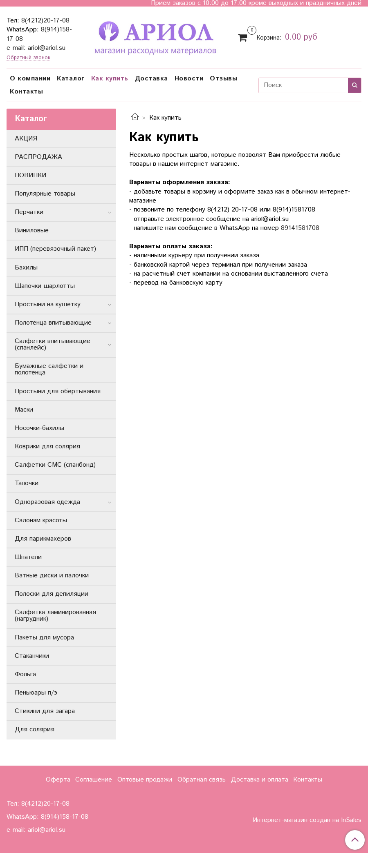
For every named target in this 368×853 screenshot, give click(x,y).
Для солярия (34, 729)
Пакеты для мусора (44, 637)
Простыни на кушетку (48, 304)
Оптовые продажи (144, 779)
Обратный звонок (28, 58)
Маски (24, 409)
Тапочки (26, 483)
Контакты (26, 91)
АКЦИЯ (26, 138)
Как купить (109, 78)
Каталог (71, 78)
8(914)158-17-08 (64, 817)
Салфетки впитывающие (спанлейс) (52, 344)
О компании (30, 78)
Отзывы (223, 78)
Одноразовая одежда (47, 502)
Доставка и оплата (259, 779)
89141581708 (300, 228)
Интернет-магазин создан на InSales (307, 820)
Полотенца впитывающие (53, 322)
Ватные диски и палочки (52, 575)
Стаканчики (32, 656)
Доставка (151, 78)
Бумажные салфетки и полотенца (49, 369)
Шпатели (28, 557)
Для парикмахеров (43, 538)
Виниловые (32, 230)
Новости (189, 78)
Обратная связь (201, 779)
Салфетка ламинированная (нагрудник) (55, 616)
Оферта (58, 779)
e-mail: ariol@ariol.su (36, 48)
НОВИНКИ (30, 175)
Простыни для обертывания (58, 391)
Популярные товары (45, 193)
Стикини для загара (45, 711)
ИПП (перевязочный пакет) (55, 249)
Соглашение (93, 779)
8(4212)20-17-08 (45, 20)
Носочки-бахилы (39, 428)
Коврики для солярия (47, 446)
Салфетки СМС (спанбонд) (55, 465)
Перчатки (29, 212)
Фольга (25, 674)
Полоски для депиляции (51, 594)
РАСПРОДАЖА (38, 157)
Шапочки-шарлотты (45, 286)
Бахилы (26, 267)
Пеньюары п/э (36, 692)
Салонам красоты (41, 520)
